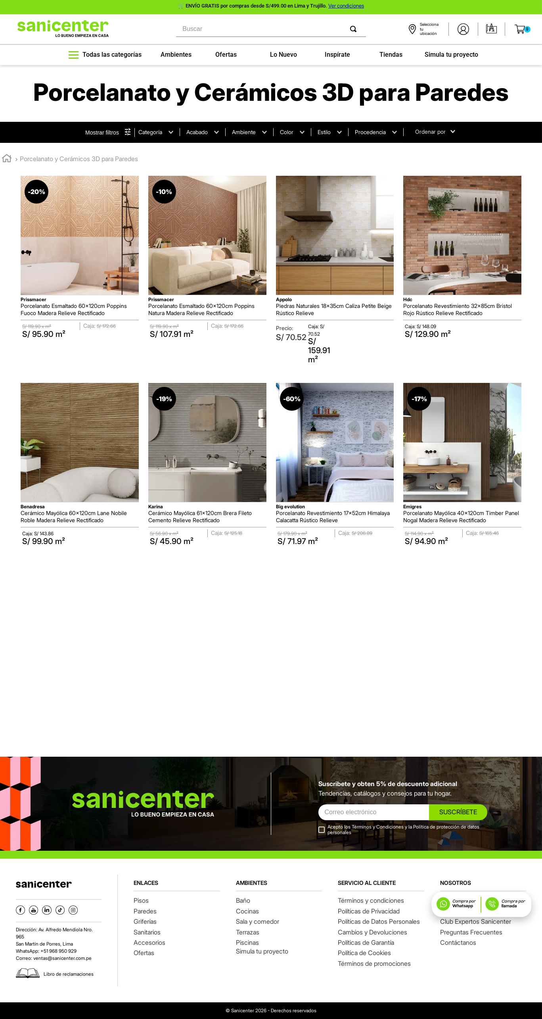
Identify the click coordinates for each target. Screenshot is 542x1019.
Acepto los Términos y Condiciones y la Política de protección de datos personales (403, 829)
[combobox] (271, 29)
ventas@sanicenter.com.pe (62, 958)
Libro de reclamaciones (69, 974)
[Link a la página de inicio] (6, 159)
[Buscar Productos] (355, 29)
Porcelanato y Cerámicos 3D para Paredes (79, 159)
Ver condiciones (346, 5)
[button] (529, 70)
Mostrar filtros (102, 132)
